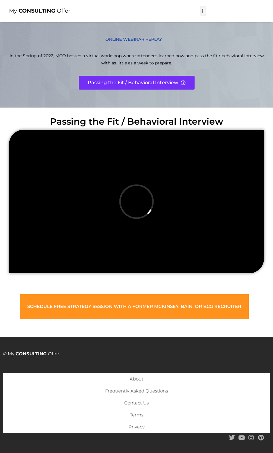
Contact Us (136, 403)
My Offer (39, 10)
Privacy (136, 427)
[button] (203, 11)
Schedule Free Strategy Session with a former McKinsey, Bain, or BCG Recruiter (134, 306)
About (136, 379)
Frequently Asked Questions (136, 391)
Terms (136, 415)
